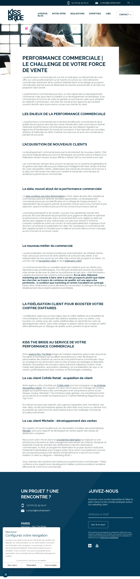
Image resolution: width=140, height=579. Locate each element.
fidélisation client (73, 261)
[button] (5, 574)
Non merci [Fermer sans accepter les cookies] (12, 565)
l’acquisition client (47, 261)
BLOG (40, 16)
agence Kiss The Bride (40, 354)
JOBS (108, 14)
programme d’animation (69, 439)
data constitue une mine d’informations (45, 196)
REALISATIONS (77, 14)
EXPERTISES (95, 14)
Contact (125, 14)
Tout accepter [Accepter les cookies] (51, 565)
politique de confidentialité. (109, 538)
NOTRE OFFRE (59, 14)
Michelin (26, 430)
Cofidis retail (63, 385)
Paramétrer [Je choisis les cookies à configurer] (31, 565)
